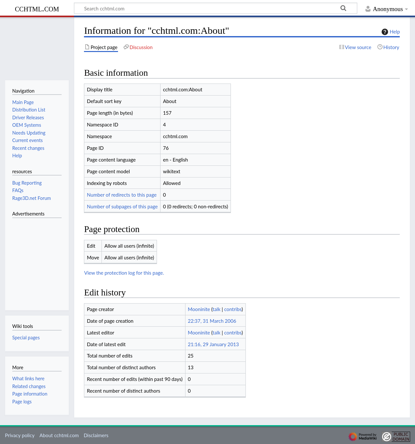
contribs (232, 309)
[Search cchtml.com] (215, 8)
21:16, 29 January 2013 (213, 344)
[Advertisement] (31, 260)
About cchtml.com (59, 435)
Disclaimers (96, 435)
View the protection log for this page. (124, 273)
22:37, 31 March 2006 (212, 321)
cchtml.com (37, 8)
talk (216, 309)
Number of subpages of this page (122, 206)
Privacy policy (19, 435)
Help (390, 32)
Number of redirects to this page (122, 195)
